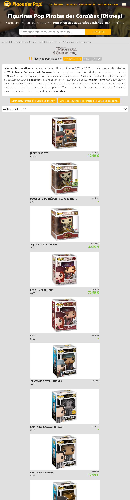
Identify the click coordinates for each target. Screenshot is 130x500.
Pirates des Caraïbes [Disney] (33, 100)
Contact (115, 461)
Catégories (56, 4)
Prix (87, 58)
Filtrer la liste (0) (65, 109)
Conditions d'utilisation (60, 461)
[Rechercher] (98, 32)
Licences (71, 4)
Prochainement (108, 4)
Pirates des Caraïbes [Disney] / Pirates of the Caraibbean (62, 41)
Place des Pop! (23, 4)
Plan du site (100, 461)
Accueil (6, 41)
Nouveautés (87, 4)
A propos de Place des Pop (24, 461)
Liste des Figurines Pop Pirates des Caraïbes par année (89, 100)
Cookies (84, 461)
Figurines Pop (21, 41)
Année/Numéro (72, 58)
